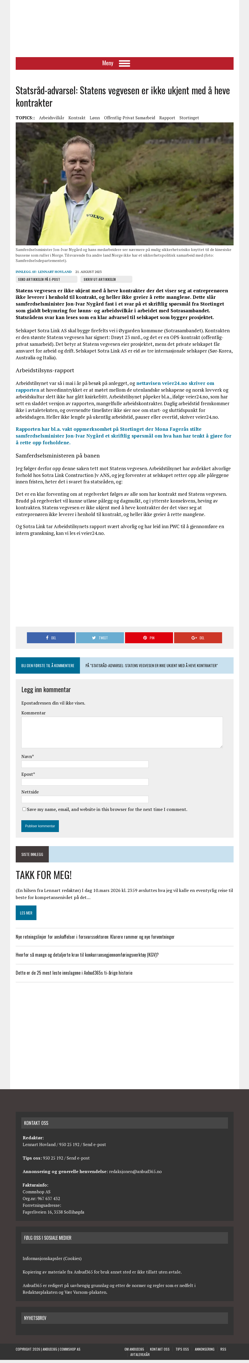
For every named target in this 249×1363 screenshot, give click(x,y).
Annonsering (205, 1352)
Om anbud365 (134, 1352)
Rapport (167, 121)
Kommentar (33, 716)
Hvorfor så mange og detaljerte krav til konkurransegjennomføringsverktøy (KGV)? (88, 957)
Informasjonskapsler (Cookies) (52, 1261)
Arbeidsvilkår (51, 121)
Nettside (30, 795)
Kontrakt (77, 121)
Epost (27, 777)
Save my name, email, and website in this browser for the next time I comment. (107, 812)
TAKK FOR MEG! (44, 877)
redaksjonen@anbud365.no (135, 1174)
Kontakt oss (160, 1352)
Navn (26, 759)
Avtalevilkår (140, 1357)
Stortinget (189, 121)
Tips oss (182, 1352)
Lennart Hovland (55, 275)
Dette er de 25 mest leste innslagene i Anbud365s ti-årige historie (74, 975)
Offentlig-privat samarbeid (129, 121)
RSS (223, 1352)
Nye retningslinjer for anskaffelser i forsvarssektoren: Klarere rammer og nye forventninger (95, 939)
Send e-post (94, 1147)
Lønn (95, 121)
